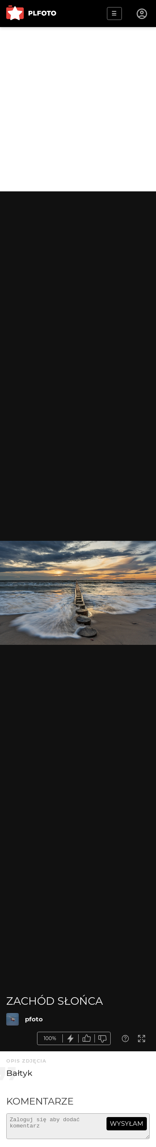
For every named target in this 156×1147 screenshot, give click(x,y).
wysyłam (126, 1123)
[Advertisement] (78, 109)
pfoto (34, 1019)
